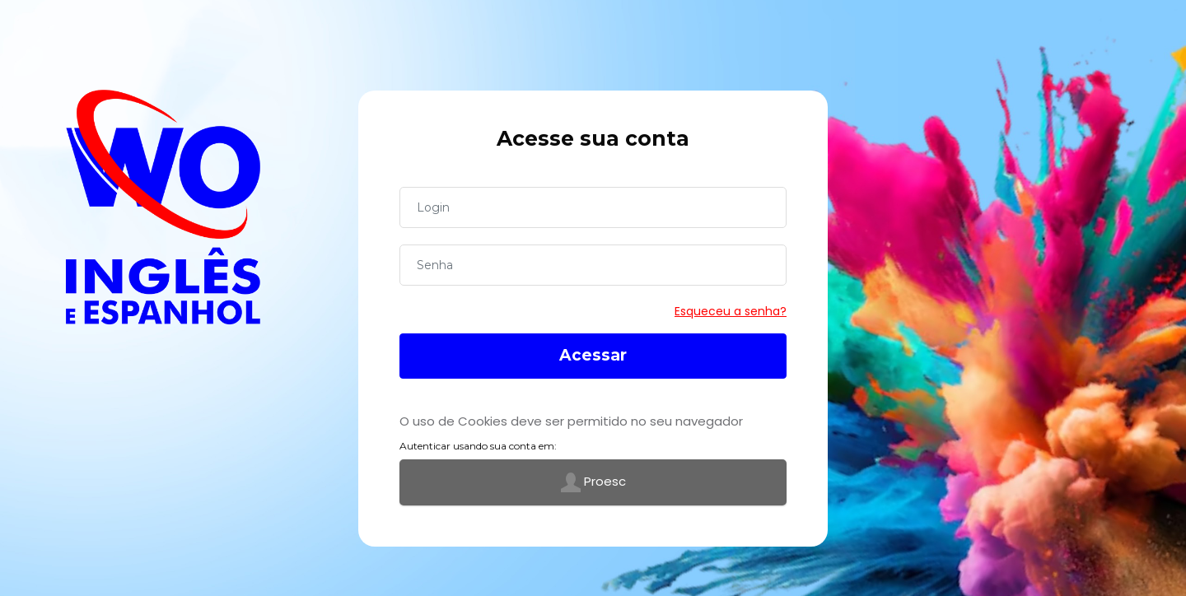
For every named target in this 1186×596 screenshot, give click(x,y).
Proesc (593, 482)
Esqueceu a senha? (731, 311)
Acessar (593, 355)
